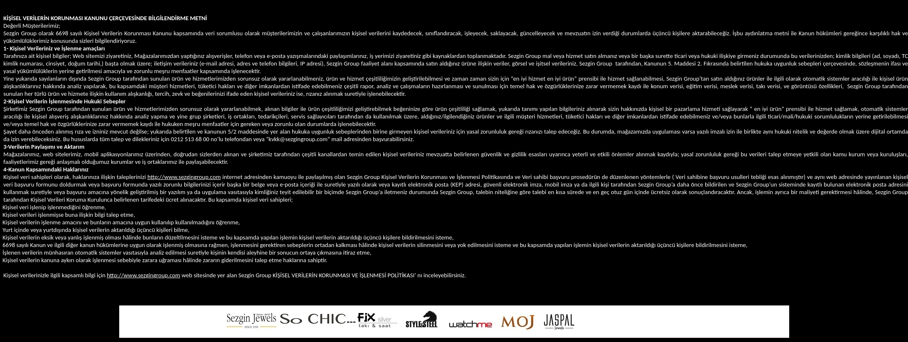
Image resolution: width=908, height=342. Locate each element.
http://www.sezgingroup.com (184, 177)
